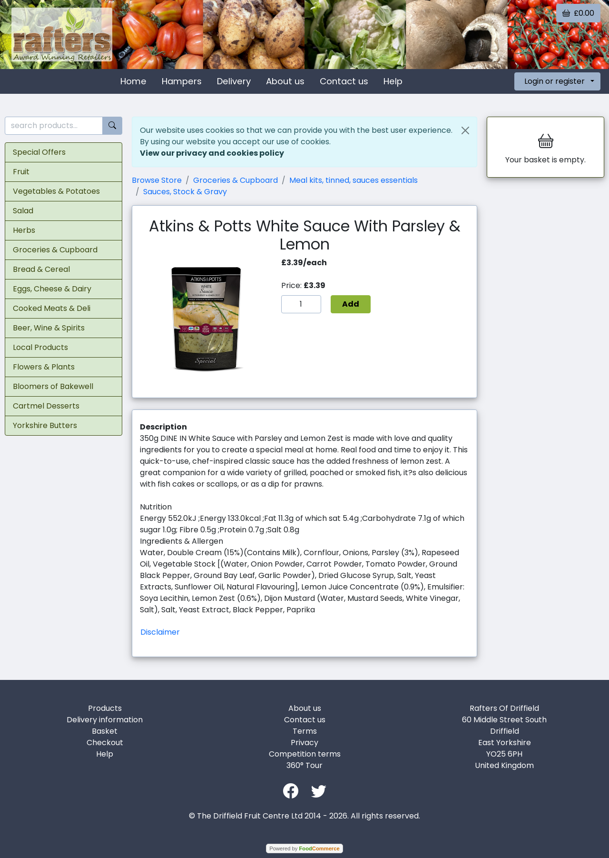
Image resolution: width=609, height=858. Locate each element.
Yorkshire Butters (45, 425)
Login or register (555, 81)
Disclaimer (160, 632)
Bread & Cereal (41, 269)
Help (393, 81)
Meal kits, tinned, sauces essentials (353, 180)
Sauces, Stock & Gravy (185, 191)
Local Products (40, 347)
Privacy (304, 742)
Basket (105, 731)
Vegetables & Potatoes (56, 191)
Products (105, 708)
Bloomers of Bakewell (53, 386)
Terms (305, 731)
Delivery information (105, 719)
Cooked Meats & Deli (51, 308)
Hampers (182, 81)
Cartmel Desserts (46, 405)
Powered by (304, 848)
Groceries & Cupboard (55, 249)
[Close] (465, 130)
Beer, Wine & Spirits (49, 327)
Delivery (234, 81)
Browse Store (157, 180)
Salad (23, 210)
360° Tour (304, 765)
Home (133, 81)
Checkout (105, 742)
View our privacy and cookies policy (212, 153)
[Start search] (112, 126)
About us (285, 81)
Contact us (344, 81)
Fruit (21, 171)
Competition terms (305, 753)
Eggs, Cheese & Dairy (52, 288)
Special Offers (39, 152)
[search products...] (54, 126)
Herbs (24, 230)
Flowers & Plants (44, 366)
